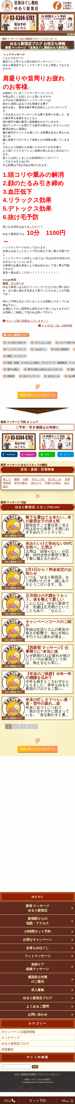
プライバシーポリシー (48, 1086)
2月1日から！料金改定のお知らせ (49, 571)
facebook (10, 454)
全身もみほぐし (37, 952)
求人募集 (37, 999)
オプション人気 (43, 342)
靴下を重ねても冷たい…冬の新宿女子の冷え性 (48, 519)
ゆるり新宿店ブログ (17, 335)
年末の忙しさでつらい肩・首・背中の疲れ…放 (48, 702)
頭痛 (25, 479)
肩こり (7, 479)
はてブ (67, 454)
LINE (46, 454)
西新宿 (10, 376)
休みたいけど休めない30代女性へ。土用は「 (49, 545)
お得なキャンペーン (37, 943)
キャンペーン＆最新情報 (18, 1043)
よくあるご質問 (37, 1017)
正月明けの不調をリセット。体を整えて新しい (47, 597)
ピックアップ (11, 1049)
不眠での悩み (53, 482)
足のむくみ (53, 376)
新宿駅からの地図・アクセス (37, 922)
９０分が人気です (16, 342)
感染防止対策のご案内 (37, 987)
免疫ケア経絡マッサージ (37, 973)
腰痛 (16, 479)
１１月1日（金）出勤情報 (55, 325)
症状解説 (8, 1061)
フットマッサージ (37, 961)
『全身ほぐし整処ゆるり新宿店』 (37, 47)
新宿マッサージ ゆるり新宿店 (37, 1091)
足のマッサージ (31, 376)
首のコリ (36, 482)
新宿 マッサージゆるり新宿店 (37, 908)
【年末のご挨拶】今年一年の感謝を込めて (48, 676)
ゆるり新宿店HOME (25, 1086)
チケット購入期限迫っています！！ (26, 320)
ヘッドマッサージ (16, 349)
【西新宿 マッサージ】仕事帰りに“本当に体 (47, 650)
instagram (29, 454)
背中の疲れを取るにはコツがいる (45, 369)
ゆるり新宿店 (62, 349)
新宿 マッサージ (13, 283)
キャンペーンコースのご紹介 (48, 623)
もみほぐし (40, 349)
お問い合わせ (37, 1026)
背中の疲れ (13, 369)
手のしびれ (38, 479)
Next (32, 726)
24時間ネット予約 (37, 934)
